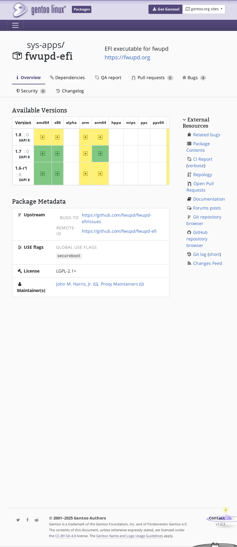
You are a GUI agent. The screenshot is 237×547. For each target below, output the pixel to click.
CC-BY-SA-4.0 (65, 535)
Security (31, 91)
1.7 (18, 151)
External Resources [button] (196, 123)
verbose (196, 165)
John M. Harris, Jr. (74, 283)
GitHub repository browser (197, 238)
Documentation (209, 199)
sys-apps (44, 44)
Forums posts (207, 208)
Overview (29, 77)
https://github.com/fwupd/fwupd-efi (119, 231)
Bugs (194, 77)
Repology (202, 174)
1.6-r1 (21, 168)
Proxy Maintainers (119, 283)
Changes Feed (207, 263)
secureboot (69, 255)
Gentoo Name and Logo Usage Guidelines (129, 535)
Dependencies (67, 77)
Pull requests (152, 77)
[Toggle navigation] (15, 25)
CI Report (202, 159)
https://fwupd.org (127, 57)
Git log (199, 254)
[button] (165, 9)
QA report (107, 77)
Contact (217, 518)
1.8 (18, 135)
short (214, 254)
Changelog (69, 91)
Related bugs (206, 135)
